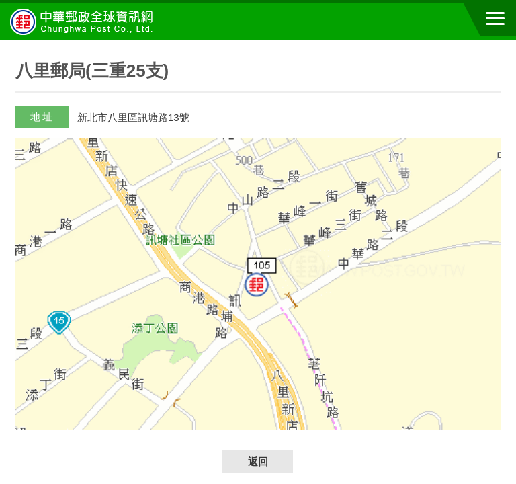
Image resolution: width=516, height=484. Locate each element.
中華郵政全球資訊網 (84, 21)
